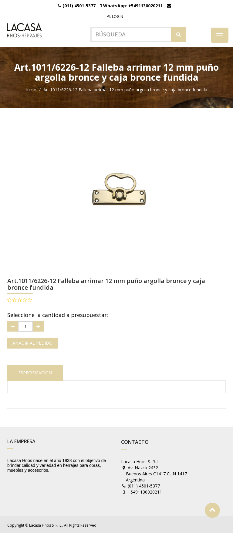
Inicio (31, 89)
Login (115, 16)
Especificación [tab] (35, 372)
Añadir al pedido (32, 342)
